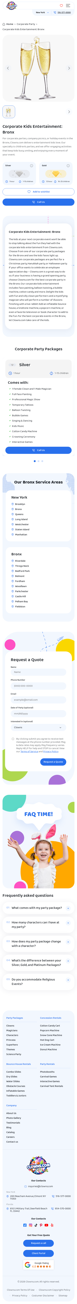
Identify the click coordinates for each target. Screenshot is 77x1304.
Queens (19, 514)
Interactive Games (50, 1081)
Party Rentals (47, 1064)
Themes (10, 1049)
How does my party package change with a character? (36, 943)
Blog (8, 1127)
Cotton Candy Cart (50, 1026)
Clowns (10, 1026)
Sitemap (63, 1296)
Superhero (12, 1045)
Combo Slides (13, 1072)
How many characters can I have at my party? (35, 924)
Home (9, 24)
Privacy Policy (50, 752)
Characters (12, 1035)
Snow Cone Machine (51, 1035)
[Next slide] (68, 68)
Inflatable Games (15, 1091)
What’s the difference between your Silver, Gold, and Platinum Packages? (36, 962)
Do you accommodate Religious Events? (33, 981)
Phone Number (18, 680)
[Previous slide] (8, 68)
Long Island (21, 519)
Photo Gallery (13, 1118)
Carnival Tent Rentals (51, 1086)
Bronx (18, 509)
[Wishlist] (61, 5)
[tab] (35, 461)
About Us (11, 1113)
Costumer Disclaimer (43, 1296)
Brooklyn (20, 504)
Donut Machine (48, 1049)
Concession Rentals (50, 1018)
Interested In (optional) (22, 721)
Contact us (12, 1142)
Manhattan (21, 534)
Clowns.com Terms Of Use (20, 1290)
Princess (10, 1040)
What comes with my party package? (37, 908)
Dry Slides (11, 1076)
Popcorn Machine (49, 1030)
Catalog (10, 1132)
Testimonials (13, 1123)
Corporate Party (26, 24)
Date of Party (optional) (22, 708)
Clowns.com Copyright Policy (54, 1290)
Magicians (11, 1030)
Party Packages (14, 1018)
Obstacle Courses (15, 1086)
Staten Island (22, 529)
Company (11, 1105)
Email (13, 694)
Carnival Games (48, 1076)
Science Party (13, 1054)
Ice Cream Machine (50, 1045)
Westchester (22, 524)
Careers (10, 1137)
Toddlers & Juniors (16, 1096)
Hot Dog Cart (47, 1040)
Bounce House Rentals (18, 1064)
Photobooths (47, 1072)
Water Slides (13, 1081)
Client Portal (38, 1253)
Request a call (38, 1243)
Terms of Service (29, 752)
